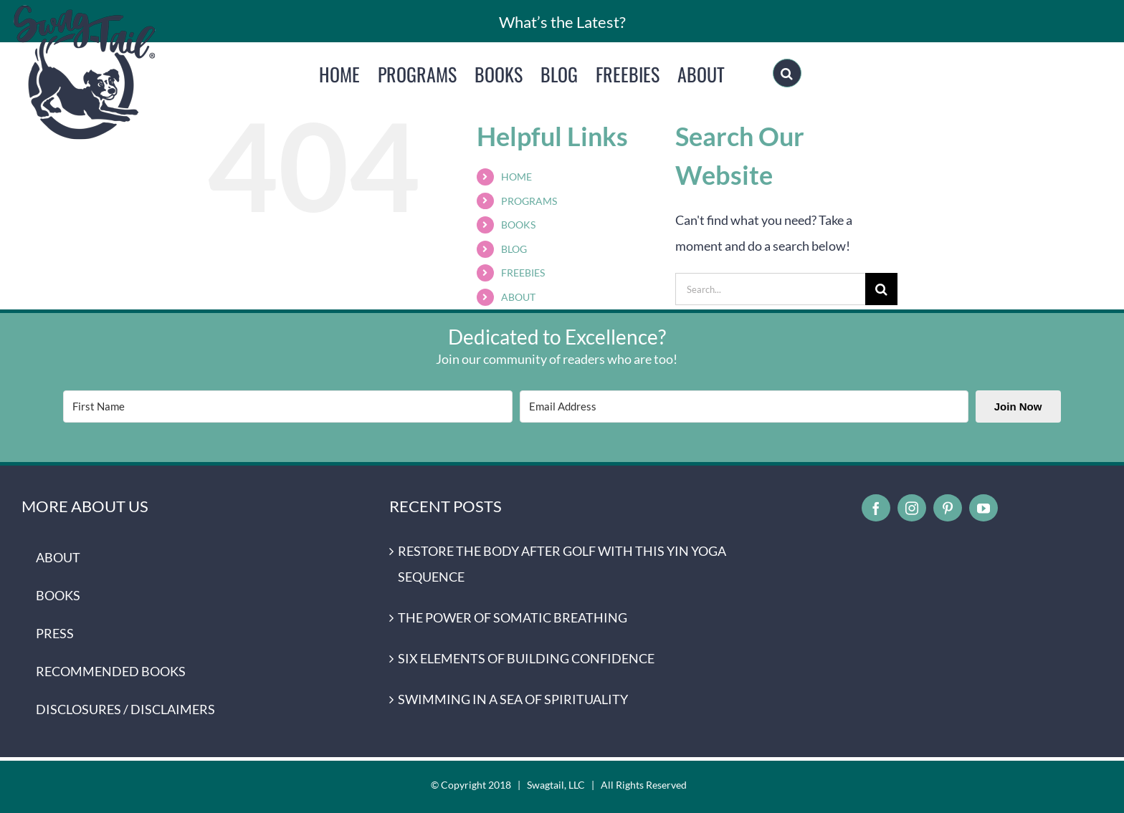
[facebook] (876, 507)
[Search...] (770, 289)
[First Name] (287, 406)
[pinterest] (947, 507)
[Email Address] (744, 406)
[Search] (787, 73)
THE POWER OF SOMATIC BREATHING (512, 617)
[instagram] (911, 507)
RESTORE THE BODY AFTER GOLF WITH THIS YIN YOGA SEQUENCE (562, 564)
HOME (516, 176)
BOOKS (518, 224)
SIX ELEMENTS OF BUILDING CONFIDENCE (526, 658)
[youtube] (983, 507)
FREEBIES (523, 272)
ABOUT (518, 297)
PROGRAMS (529, 201)
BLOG (514, 249)
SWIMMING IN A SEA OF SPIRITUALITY (513, 699)
